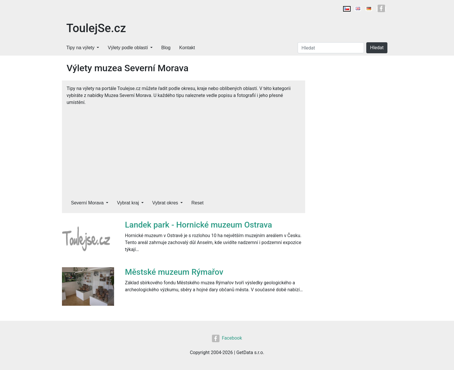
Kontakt (187, 47)
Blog (166, 47)
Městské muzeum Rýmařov (174, 272)
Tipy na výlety (80, 47)
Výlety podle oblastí (128, 47)
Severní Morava (87, 202)
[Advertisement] (183, 149)
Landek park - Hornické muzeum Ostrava (198, 225)
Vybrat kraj (128, 202)
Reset (197, 202)
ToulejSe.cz (96, 28)
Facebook (227, 338)
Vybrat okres (165, 202)
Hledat (377, 47)
